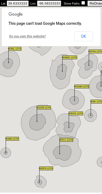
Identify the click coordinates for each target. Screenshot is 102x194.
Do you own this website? (27, 36)
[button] (88, 58)
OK (83, 36)
